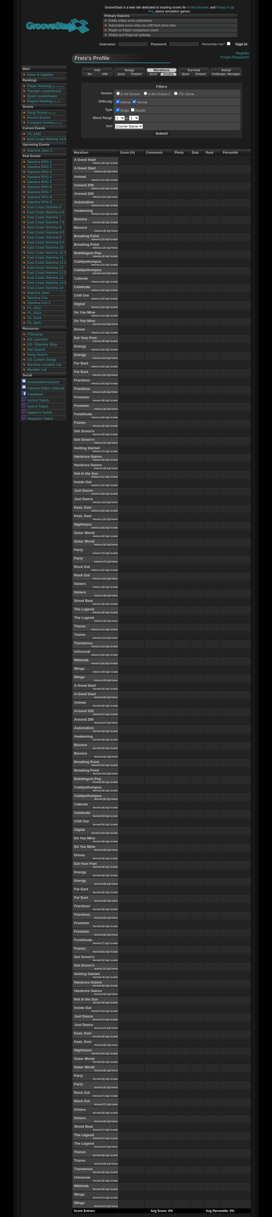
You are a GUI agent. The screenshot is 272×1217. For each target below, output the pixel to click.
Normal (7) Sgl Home (106, 722)
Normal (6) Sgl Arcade (105, 688)
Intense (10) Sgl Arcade (104, 188)
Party (78, 550)
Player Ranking (39, 86)
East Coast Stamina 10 (45, 247)
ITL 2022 (34, 308)
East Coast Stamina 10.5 (46, 252)
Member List (36, 370)
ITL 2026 (34, 134)
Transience (83, 643)
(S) (57, 86)
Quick (121, 74)
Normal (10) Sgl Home (105, 773)
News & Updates (40, 75)
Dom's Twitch (35, 406)
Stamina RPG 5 (39, 182)
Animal (80, 177)
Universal (82, 652)
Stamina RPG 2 (39, 167)
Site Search (36, 349)
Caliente (81, 278)
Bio (90, 74)
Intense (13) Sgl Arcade (104, 239)
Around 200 (84, 185)
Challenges (219, 74)
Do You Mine (84, 312)
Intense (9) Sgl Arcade (105, 163)
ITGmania (35, 334)
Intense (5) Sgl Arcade (105, 434)
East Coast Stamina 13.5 (46, 283)
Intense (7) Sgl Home (106, 561)
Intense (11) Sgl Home (105, 273)
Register (242, 53)
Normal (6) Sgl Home (106, 697)
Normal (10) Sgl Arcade (104, 765)
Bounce (80, 219)
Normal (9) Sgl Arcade (105, 705)
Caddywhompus (87, 261)
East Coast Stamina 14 (45, 288)
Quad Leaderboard (42, 96)
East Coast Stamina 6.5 (45, 212)
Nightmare (83, 524)
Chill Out (81, 295)
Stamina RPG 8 (39, 197)
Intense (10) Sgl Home (105, 197)
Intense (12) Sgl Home (105, 358)
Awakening (83, 211)
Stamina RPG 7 (39, 192)
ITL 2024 (34, 318)
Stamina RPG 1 (39, 162)
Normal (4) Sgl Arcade (105, 977)
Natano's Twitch (37, 413)
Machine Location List (44, 365)
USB (105, 74)
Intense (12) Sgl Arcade (104, 307)
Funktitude (83, 414)
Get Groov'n (84, 431)
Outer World (84, 533)
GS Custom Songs (41, 359)
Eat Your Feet (85, 338)
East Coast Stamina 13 (45, 278)
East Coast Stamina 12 (45, 268)
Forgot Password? (234, 57)
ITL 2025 (34, 323)
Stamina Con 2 (38, 303)
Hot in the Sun (86, 473)
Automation (84, 202)
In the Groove (198, 7)
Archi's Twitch (35, 400)
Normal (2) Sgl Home (106, 968)
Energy (80, 346)
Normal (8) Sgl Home (106, 799)
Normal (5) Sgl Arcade (105, 1079)
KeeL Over (83, 507)
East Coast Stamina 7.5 (45, 222)
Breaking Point (86, 236)
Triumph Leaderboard (44, 91)
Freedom (81, 397)
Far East (81, 363)
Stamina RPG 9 (39, 202)
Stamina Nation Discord (43, 388)
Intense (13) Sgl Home (105, 247)
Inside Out (82, 482)
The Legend (84, 609)
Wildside (81, 660)
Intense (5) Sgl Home (106, 443)
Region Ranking (39, 101)
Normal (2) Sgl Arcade (105, 960)
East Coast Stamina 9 (44, 237)
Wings (79, 669)
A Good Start (85, 160)
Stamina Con (37, 298)
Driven (79, 329)
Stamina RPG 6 (39, 187)
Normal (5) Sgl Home (106, 1087)
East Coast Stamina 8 (44, 227)
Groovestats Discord (40, 382)
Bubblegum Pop (87, 253)
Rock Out (82, 567)
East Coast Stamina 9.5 (45, 242)
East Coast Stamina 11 (45, 257)
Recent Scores (38, 118)
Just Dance (83, 490)
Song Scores (37, 112)
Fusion (80, 423)
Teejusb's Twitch (37, 419)
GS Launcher (37, 339)
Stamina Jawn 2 (39, 150)
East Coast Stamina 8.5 (45, 232)
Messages (233, 74)
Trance (80, 626)
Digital (79, 304)
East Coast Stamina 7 (44, 217)
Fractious (82, 380)
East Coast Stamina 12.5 (46, 273)
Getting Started (87, 448)
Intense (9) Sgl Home (106, 171)
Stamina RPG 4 (39, 177)
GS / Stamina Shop (42, 344)
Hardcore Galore (88, 456)
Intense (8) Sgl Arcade (105, 222)
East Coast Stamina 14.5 (46, 139)
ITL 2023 (34, 313)
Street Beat (83, 601)
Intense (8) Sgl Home (106, 231)
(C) (61, 86)
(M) (53, 86)
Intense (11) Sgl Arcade (104, 180)
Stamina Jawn (38, 293)
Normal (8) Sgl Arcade (105, 790)
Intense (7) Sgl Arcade (105, 451)
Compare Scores (40, 123)
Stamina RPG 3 (39, 172)
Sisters (80, 584)
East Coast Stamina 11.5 (46, 262)
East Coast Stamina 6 (44, 207)
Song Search (37, 354)
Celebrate (82, 287)
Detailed (136, 74)
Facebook (32, 394)
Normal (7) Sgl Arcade (105, 714)
